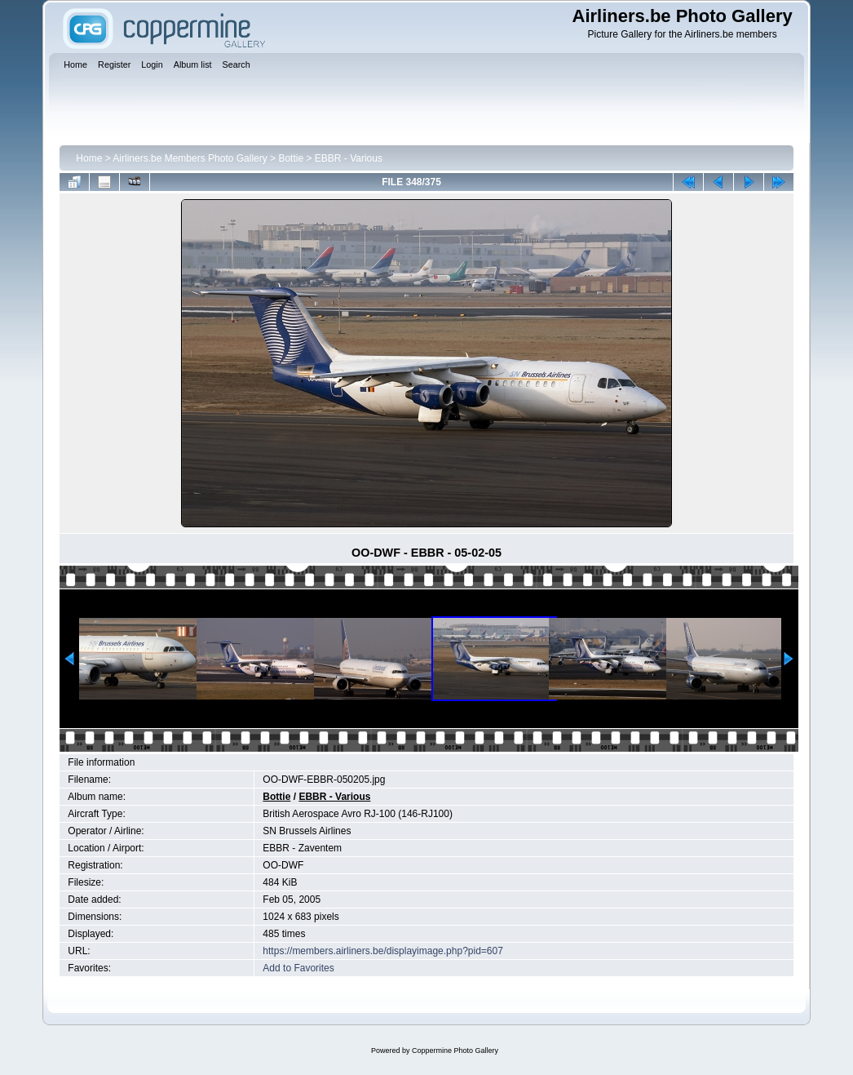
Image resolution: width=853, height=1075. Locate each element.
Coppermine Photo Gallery (455, 1050)
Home (89, 158)
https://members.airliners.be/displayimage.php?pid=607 (383, 951)
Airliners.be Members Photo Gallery (190, 158)
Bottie (290, 158)
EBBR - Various (348, 158)
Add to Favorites (298, 968)
